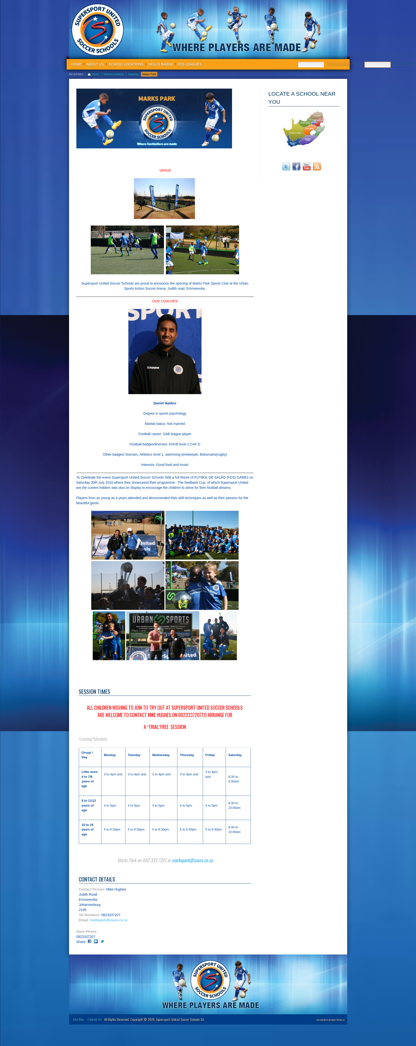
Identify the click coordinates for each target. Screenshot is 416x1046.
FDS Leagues (190, 64)
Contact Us (94, 1025)
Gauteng (133, 74)
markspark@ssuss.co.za (192, 866)
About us (95, 64)
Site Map (78, 1025)
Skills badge (160, 64)
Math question (339, 64)
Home (76, 64)
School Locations (126, 64)
